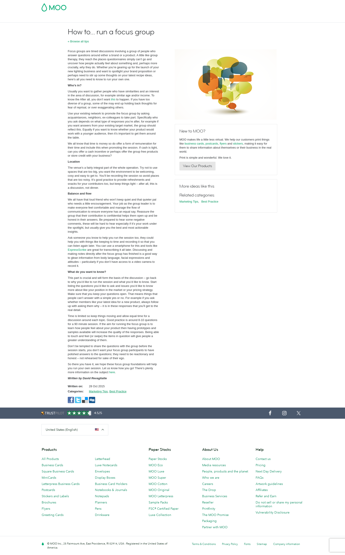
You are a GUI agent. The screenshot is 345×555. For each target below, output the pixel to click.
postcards (211, 143)
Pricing (260, 465)
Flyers (46, 509)
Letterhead (102, 459)
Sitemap (262, 544)
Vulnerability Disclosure (273, 512)
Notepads (102, 496)
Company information (286, 544)
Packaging (209, 521)
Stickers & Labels (103, 18)
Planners (101, 502)
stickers (238, 143)
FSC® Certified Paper (164, 509)
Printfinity (208, 509)
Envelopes (102, 471)
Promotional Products (193, 18)
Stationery (164, 18)
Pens (98, 509)
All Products (50, 459)
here (111, 372)
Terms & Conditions (204, 544)
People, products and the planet (225, 471)
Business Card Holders (111, 484)
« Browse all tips (78, 41)
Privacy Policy (230, 544)
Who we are (210, 478)
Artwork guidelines (269, 484)
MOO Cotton (158, 484)
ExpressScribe (77, 249)
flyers (223, 143)
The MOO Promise (215, 515)
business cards (194, 143)
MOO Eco (156, 465)
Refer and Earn (266, 496)
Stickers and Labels (55, 496)
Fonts (247, 544)
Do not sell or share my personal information (279, 504)
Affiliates (262, 490)
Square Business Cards (58, 471)
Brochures (49, 502)
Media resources (214, 465)
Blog (250, 18)
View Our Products (197, 166)
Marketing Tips (98, 391)
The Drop (209, 490)
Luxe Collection (160, 515)
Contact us (263, 459)
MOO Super (157, 478)
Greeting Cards (53, 515)
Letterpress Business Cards (61, 484)
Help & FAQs (268, 18)
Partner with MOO (215, 527)
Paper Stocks (158, 459)
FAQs (259, 478)
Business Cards (53, 18)
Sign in (249, 6)
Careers (207, 484)
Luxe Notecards (106, 465)
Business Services (228, 18)
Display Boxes (105, 478)
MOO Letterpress (161, 496)
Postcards (77, 18)
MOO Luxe (156, 471)
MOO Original (159, 490)
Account (234, 6)
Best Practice (118, 391)
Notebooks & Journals (111, 490)
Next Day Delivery (269, 471)
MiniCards (49, 478)
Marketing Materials (136, 18)
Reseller (208, 502)
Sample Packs (158, 502)
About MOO (211, 459)
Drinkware (102, 515)
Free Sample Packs (210, 6)
